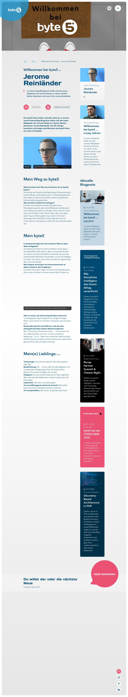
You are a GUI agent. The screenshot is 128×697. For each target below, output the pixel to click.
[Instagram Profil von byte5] (119, 677)
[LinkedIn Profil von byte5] (119, 689)
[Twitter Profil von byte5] (119, 683)
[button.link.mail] (84, 96)
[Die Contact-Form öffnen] (119, 671)
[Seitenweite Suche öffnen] (109, 8)
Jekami (36, 337)
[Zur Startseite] (25, 61)
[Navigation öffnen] (118, 8)
